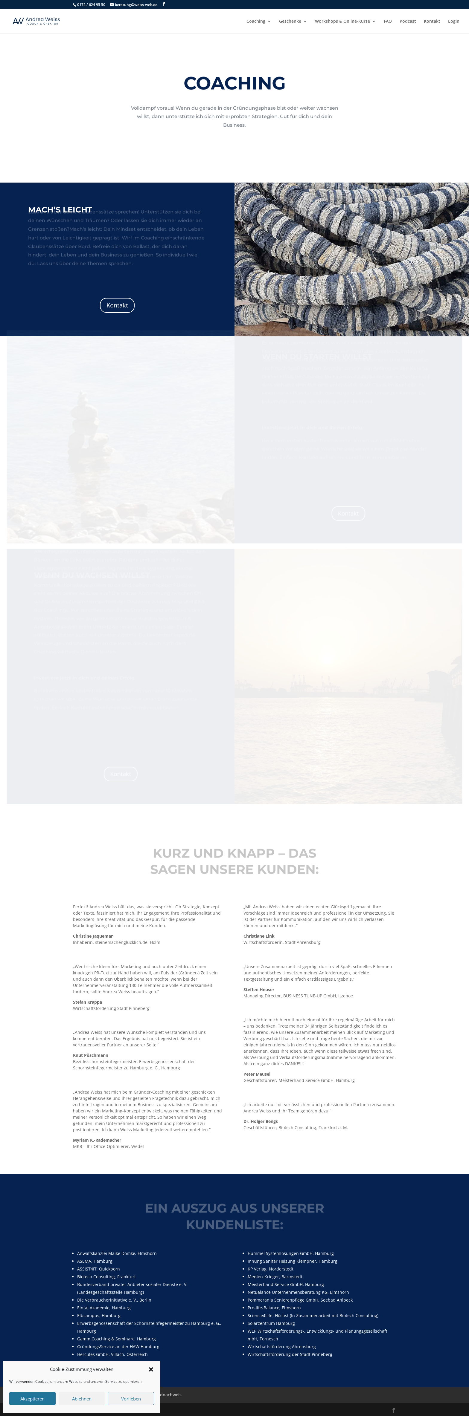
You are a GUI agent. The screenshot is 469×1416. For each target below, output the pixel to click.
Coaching (255, 21)
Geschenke (290, 21)
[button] (151, 1369)
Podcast (408, 21)
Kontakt (432, 21)
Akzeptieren (32, 1399)
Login (453, 21)
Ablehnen (82, 1399)
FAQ (388, 21)
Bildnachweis (168, 1394)
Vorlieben (131, 1399)
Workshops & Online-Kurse (342, 21)
